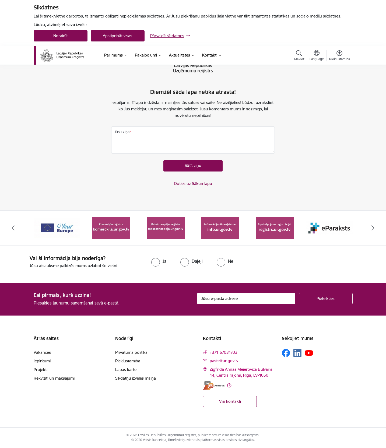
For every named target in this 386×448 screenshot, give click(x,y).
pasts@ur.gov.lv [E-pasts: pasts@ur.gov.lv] (224, 360)
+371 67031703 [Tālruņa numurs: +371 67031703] (223, 352)
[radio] (158, 261)
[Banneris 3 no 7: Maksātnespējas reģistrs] (166, 227)
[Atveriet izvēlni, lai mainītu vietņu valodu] (317, 56)
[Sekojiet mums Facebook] (286, 353)
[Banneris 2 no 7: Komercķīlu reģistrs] (111, 227)
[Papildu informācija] (229, 385)
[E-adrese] (213, 385)
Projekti (40, 369)
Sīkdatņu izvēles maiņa (135, 378)
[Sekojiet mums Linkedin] (297, 353)
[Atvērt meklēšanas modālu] (299, 56)
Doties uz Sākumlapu (193, 183)
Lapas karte (125, 369)
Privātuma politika (131, 352)
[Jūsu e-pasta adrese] (246, 298)
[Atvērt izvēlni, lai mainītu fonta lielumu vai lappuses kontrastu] (340, 56)
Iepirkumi (42, 360)
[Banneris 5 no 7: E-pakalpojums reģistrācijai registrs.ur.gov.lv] (275, 227)
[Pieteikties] (326, 298)
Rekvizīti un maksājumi (54, 378)
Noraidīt (60, 35)
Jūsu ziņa (121, 132)
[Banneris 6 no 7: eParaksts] (329, 227)
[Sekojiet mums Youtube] (309, 352)
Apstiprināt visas (117, 35)
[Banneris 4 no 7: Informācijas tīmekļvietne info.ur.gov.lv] (220, 227)
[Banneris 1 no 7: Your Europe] (57, 227)
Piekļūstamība (127, 360)
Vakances (42, 352)
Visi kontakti (230, 401)
